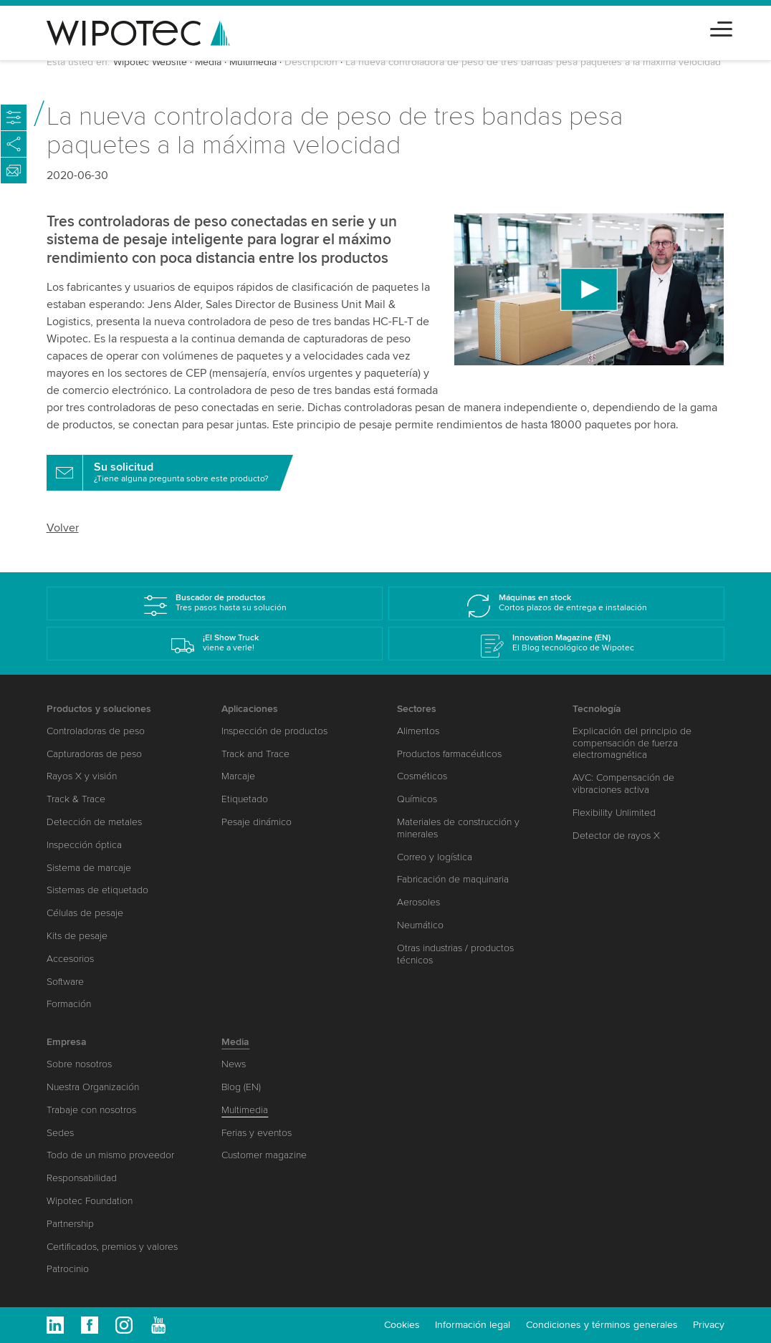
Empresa (67, 1042)
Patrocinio (68, 1269)
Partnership (70, 1224)
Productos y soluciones (99, 709)
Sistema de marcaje (89, 868)
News (233, 1064)
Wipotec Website (150, 62)
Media (208, 62)
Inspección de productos (274, 731)
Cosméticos (422, 776)
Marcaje (238, 776)
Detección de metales (94, 822)
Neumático (420, 925)
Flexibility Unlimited (614, 813)
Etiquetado (244, 799)
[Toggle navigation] (721, 27)
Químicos (417, 799)
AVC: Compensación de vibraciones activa (623, 783)
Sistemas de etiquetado (97, 890)
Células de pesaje (85, 913)
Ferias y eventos (256, 1133)
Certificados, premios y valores (112, 1247)
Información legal (472, 1325)
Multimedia (253, 62)
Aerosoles (418, 902)
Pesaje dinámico (256, 822)
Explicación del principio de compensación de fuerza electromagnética (632, 743)
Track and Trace (255, 754)
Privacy (708, 1325)
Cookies (402, 1325)
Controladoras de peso (96, 731)
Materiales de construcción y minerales (458, 828)
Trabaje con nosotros (91, 1110)
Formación (69, 1004)
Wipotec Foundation (90, 1201)
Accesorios (70, 959)
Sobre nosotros (79, 1064)
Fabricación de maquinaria (453, 879)
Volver (63, 528)
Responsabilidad (82, 1178)
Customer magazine (264, 1155)
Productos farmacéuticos (449, 754)
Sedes (60, 1133)
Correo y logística (434, 857)
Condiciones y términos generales (602, 1325)
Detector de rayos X (616, 835)
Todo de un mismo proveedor (110, 1155)
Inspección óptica (84, 845)
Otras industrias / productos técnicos (455, 954)
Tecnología (597, 709)
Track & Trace (76, 799)
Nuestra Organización (93, 1087)
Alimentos (418, 731)
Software (65, 982)
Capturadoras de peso (94, 754)
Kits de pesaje (77, 936)
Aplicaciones (249, 709)
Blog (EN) (241, 1087)
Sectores (416, 709)
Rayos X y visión (82, 776)
